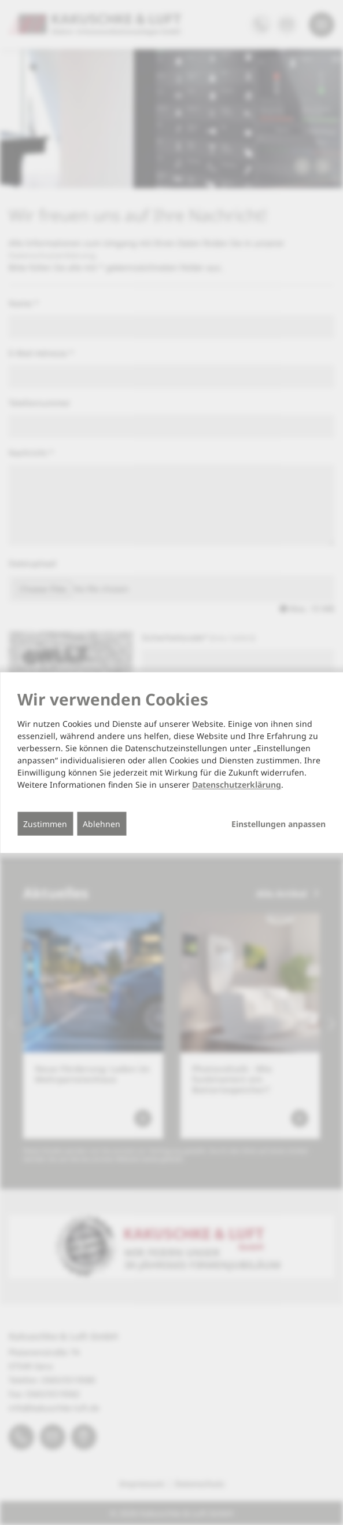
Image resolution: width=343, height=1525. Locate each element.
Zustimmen (45, 823)
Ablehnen (101, 823)
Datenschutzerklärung (236, 784)
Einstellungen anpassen (278, 824)
